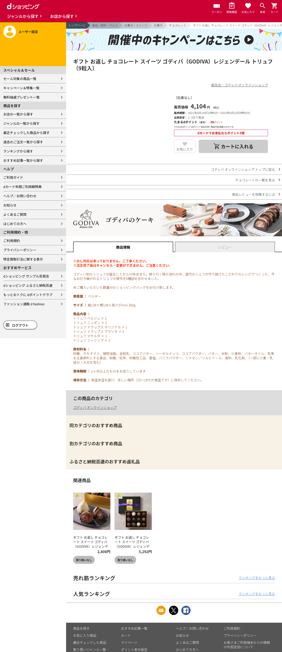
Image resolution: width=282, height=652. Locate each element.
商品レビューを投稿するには (253, 194)
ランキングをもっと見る (257, 577)
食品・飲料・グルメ (105, 25)
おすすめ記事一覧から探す (23, 160)
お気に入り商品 (84, 635)
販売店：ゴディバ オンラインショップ (239, 85)
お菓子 (158, 25)
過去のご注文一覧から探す (23, 142)
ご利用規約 (11, 240)
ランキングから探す (18, 151)
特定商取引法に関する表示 (23, 259)
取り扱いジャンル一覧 (89, 649)
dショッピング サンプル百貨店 (26, 276)
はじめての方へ (14, 223)
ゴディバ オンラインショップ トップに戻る (243, 169)
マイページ (129, 642)
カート (126, 635)
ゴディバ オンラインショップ (95, 407)
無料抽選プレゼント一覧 (21, 97)
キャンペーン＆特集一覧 (21, 88)
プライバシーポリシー (19, 250)
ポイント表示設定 (134, 649)
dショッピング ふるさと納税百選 (27, 285)
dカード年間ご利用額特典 (22, 186)
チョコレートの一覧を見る (255, 180)
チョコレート (177, 25)
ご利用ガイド (13, 177)
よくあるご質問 (14, 214)
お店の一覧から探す (18, 114)
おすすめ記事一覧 (134, 628)
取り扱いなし (84, 560)
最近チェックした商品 (89, 642)
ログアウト (20, 325)
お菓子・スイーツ (135, 25)
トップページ (76, 25)
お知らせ (10, 205)
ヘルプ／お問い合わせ (19, 196)
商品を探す (81, 628)
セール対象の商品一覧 (19, 78)
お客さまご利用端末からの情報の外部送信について (247, 644)
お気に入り (184, 149)
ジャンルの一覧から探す (21, 123)
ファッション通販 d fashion (24, 304)
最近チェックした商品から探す (26, 132)
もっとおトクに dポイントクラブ (27, 294)
